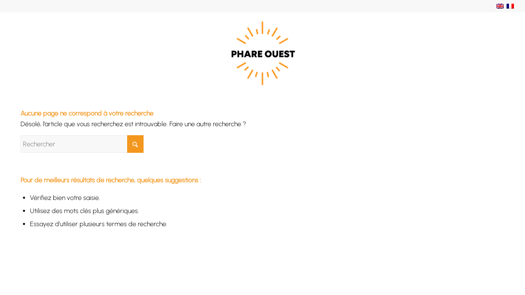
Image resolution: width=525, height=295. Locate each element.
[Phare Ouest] (262, 53)
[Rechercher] (82, 144)
